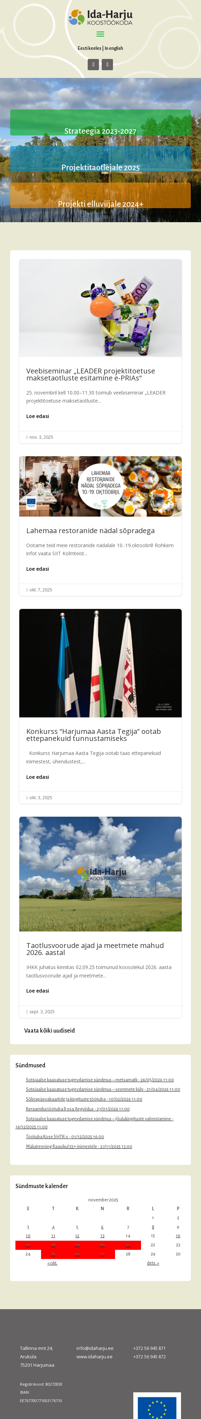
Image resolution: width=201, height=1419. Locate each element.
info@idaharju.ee (95, 1348)
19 (77, 1244)
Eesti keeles (89, 48)
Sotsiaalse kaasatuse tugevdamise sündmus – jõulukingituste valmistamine (98, 1118)
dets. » (153, 1263)
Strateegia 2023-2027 (100, 131)
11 (53, 1235)
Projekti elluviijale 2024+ (100, 204)
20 (102, 1244)
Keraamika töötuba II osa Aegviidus (60, 1109)
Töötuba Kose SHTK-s (47, 1136)
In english (114, 48)
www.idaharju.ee (94, 1356)
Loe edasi (37, 416)
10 (28, 1235)
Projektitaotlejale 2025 (100, 168)
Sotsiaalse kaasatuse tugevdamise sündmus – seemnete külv (84, 1089)
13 (102, 1235)
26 (77, 1254)
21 (128, 1244)
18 (53, 1244)
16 (178, 1235)
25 (53, 1254)
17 (28, 1244)
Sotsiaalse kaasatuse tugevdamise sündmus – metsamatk (82, 1079)
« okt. (52, 1263)
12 (77, 1235)
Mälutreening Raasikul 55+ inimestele (61, 1146)
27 (102, 1254)
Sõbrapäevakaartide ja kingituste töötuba (66, 1099)
